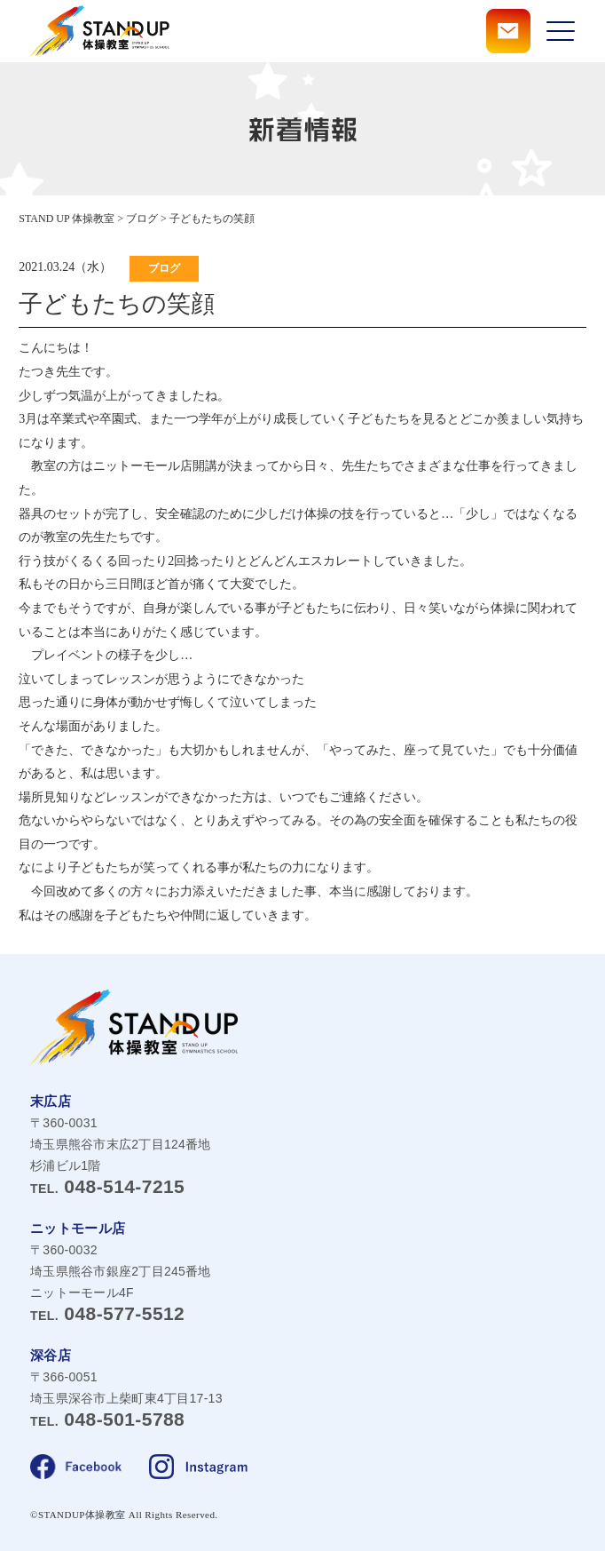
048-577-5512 (107, 1313)
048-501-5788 (107, 1419)
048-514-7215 (107, 1186)
